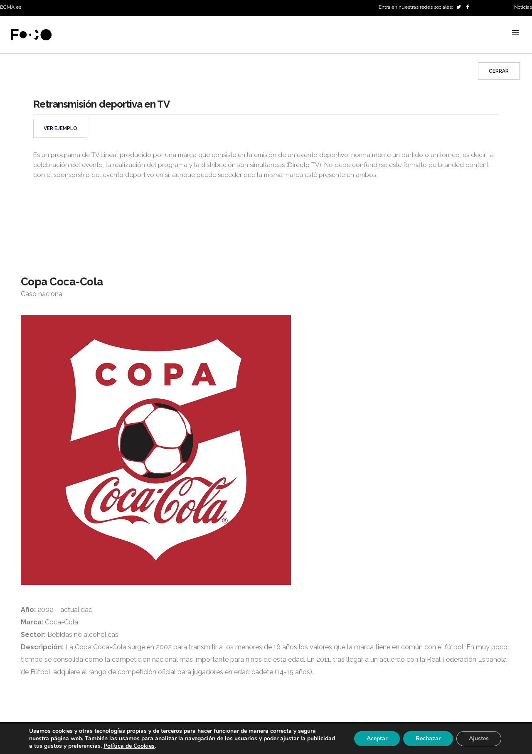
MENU (515, 33)
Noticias (523, 7)
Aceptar (377, 738)
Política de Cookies (129, 746)
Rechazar (428, 738)
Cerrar (499, 71)
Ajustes (479, 738)
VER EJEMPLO (60, 128)
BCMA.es (10, 7)
